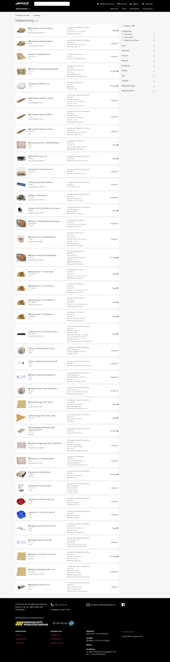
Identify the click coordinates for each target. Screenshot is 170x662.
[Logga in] (134, 4)
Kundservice (148, 9)
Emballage (36, 15)
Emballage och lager (22, 15)
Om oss (18, 635)
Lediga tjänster (21, 639)
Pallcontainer (138, 37)
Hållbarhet (19, 643)
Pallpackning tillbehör (138, 40)
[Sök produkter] (52, 4)
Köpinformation (57, 643)
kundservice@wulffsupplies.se (100, 605)
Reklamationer (56, 639)
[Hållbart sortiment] (105, 4)
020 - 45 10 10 (59, 605)
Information (134, 9)
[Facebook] (124, 605)
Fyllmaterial (138, 34)
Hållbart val (128, 26)
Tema (124, 9)
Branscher (114, 9)
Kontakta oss (56, 635)
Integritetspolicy (128, 631)
